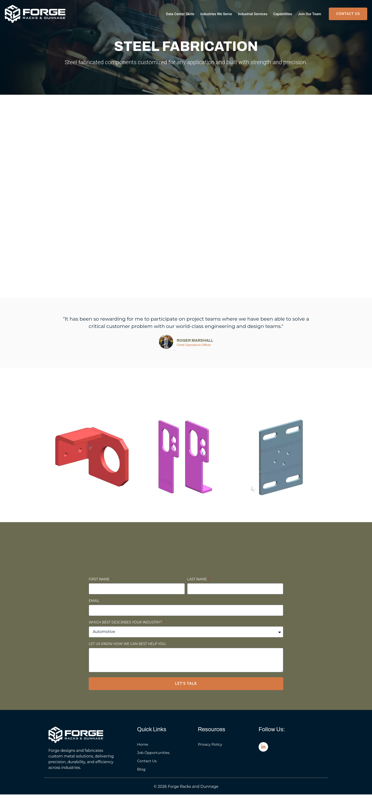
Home (142, 748)
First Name (99, 583)
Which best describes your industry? (126, 626)
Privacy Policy (210, 748)
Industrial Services (252, 14)
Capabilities (282, 14)
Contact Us (147, 764)
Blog (141, 773)
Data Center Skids (180, 14)
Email (94, 604)
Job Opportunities (153, 756)
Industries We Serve (216, 14)
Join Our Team (309, 14)
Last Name (197, 583)
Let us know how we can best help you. (127, 648)
